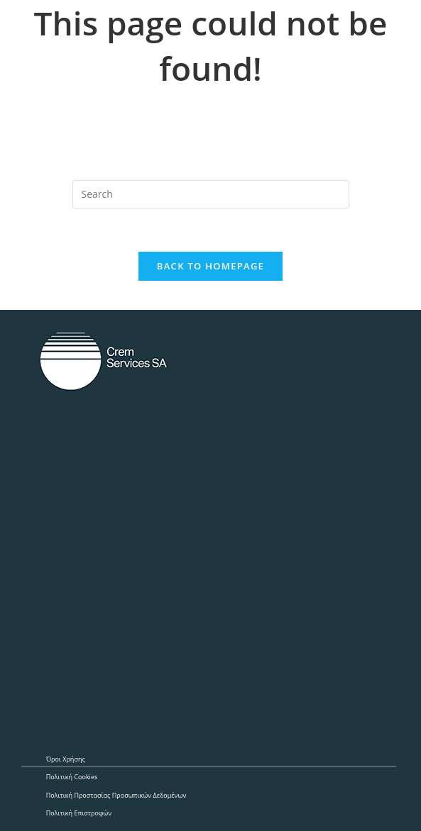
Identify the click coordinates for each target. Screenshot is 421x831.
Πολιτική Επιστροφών (79, 813)
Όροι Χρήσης (65, 759)
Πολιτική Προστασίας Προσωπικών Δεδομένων (116, 795)
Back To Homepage (210, 266)
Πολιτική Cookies (72, 776)
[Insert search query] (210, 194)
